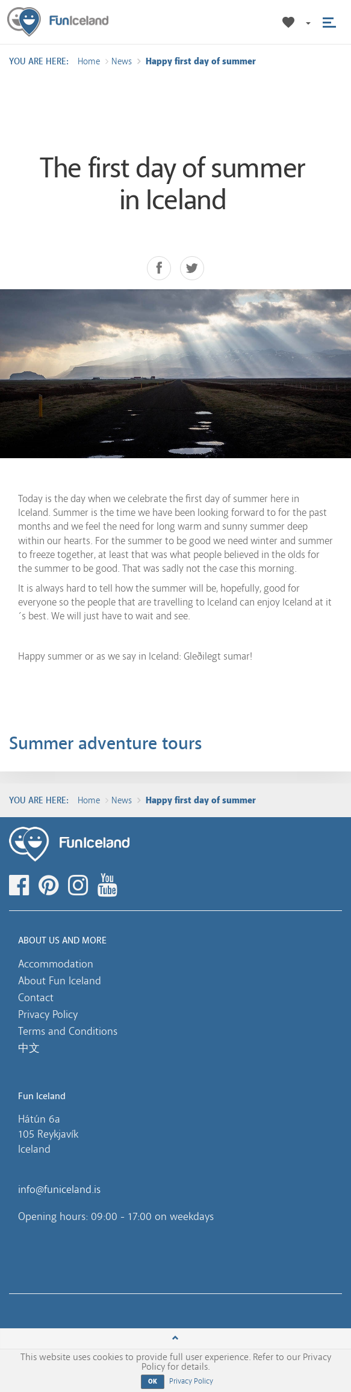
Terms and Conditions (67, 1031)
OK (153, 1381)
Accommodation (55, 963)
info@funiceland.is (59, 1189)
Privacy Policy (48, 1014)
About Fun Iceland (59, 980)
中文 (29, 1048)
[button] (308, 22)
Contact (36, 997)
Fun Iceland (57, 22)
